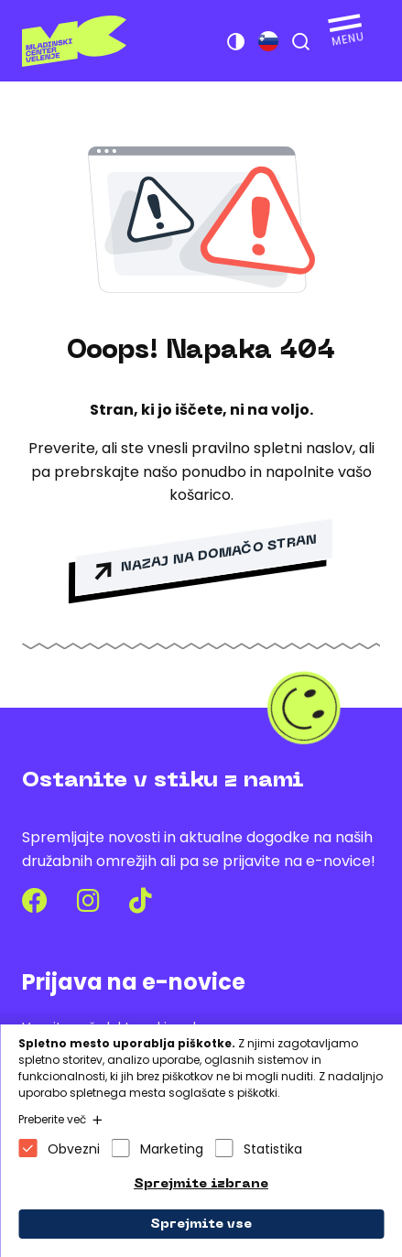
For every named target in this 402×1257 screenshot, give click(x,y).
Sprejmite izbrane (201, 1184)
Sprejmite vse (201, 1224)
